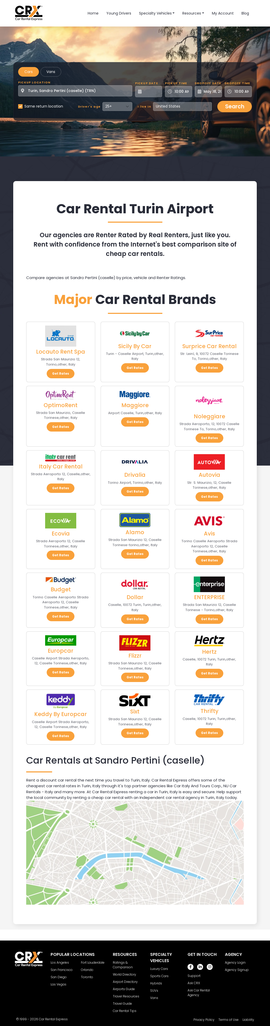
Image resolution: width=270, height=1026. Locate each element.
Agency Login (235, 962)
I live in (144, 106)
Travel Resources (126, 996)
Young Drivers (118, 13)
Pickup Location (34, 82)
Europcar (60, 650)
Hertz (209, 652)
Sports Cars (159, 976)
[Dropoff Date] (211, 91)
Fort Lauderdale (93, 962)
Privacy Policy (203, 1019)
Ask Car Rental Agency (199, 992)
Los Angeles (60, 962)
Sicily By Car (134, 346)
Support (194, 976)
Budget (61, 589)
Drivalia (135, 475)
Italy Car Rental (60, 466)
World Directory (124, 974)
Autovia (209, 475)
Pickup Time (176, 83)
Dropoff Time (237, 83)
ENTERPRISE (209, 597)
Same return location (43, 106)
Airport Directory (125, 981)
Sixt (135, 711)
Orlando (87, 970)
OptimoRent (61, 405)
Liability (248, 1019)
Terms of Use (228, 1019)
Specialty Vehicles (155, 13)
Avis (209, 533)
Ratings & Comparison (123, 964)
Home (93, 13)
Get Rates (60, 373)
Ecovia (61, 533)
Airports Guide (124, 989)
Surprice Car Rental (209, 346)
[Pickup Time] (181, 91)
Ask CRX (194, 983)
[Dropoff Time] (241, 91)
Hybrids (156, 983)
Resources (191, 13)
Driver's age (89, 106)
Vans (50, 71)
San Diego (59, 977)
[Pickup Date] (152, 91)
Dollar (135, 597)
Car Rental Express (53, 1019)
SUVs (154, 990)
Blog (245, 13)
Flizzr (135, 655)
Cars (28, 71)
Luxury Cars (159, 969)
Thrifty (209, 711)
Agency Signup (237, 970)
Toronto (87, 977)
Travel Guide (122, 1003)
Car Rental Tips (124, 1011)
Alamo (135, 532)
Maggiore (135, 405)
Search (234, 106)
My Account (223, 13)
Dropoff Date (208, 83)
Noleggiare (209, 416)
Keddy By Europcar (60, 714)
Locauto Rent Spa (60, 351)
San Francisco (62, 970)
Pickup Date (146, 83)
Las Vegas (58, 984)
